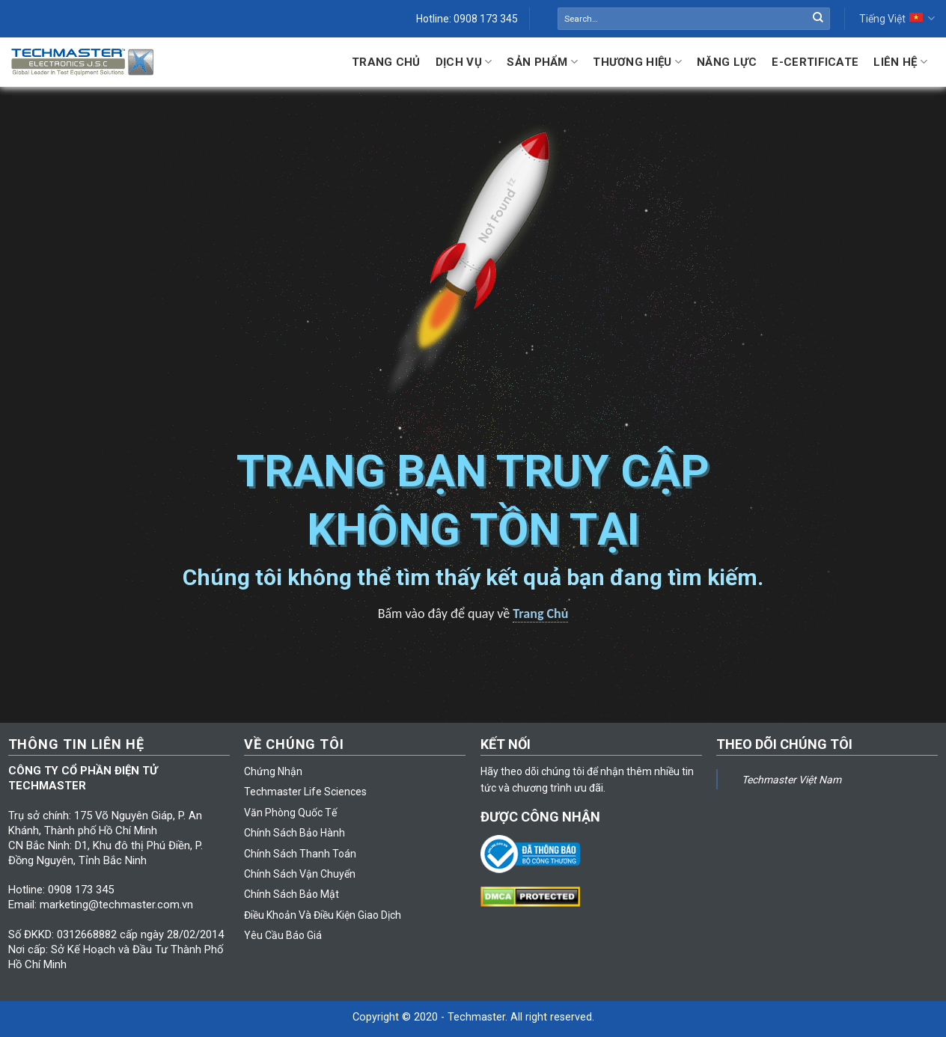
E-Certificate (815, 62)
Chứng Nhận (273, 771)
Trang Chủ (386, 62)
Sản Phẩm (542, 62)
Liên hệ (900, 62)
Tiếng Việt (897, 18)
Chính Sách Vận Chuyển (299, 874)
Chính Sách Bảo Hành (294, 833)
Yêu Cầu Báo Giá (283, 935)
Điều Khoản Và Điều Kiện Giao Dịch (322, 915)
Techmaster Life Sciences (305, 792)
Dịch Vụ (464, 62)
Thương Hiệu (637, 62)
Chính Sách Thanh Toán (300, 854)
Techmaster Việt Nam (791, 780)
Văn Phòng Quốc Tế (290, 813)
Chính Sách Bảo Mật (291, 894)
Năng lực (727, 62)
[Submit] (818, 18)
